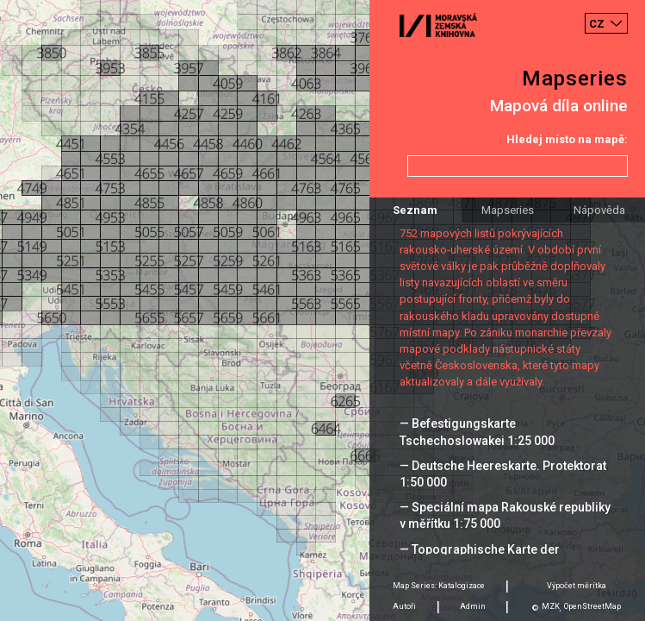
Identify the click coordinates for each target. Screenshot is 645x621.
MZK (551, 606)
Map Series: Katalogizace (439, 585)
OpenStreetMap (592, 606)
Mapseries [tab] (507, 210)
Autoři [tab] (404, 606)
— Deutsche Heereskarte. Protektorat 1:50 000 (503, 474)
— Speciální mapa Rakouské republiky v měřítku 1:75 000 (505, 515)
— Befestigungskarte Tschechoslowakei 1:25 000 (477, 432)
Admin (473, 606)
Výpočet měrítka (576, 585)
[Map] (322, 310)
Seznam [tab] (415, 210)
